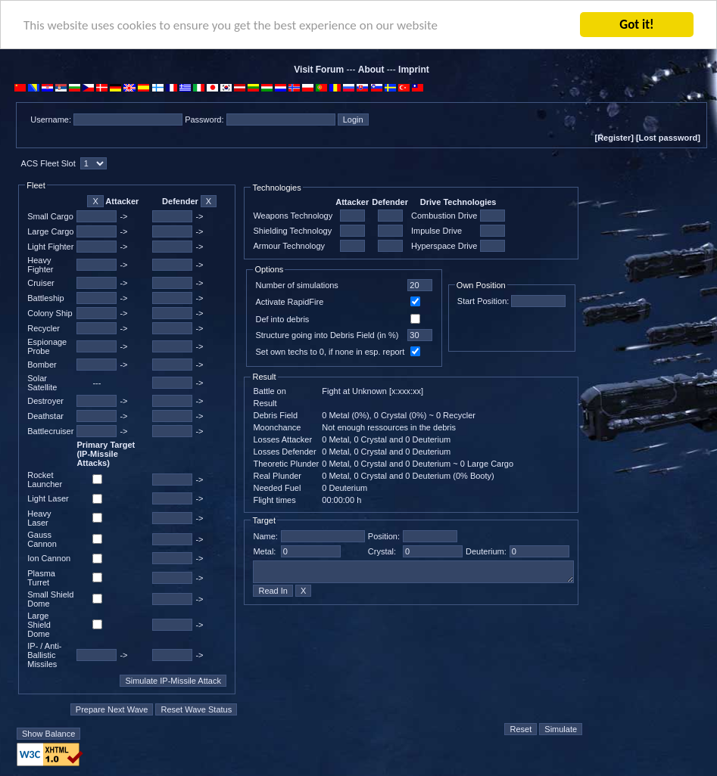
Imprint (413, 69)
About (371, 69)
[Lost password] (668, 137)
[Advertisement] (645, 448)
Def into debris (282, 319)
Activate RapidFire (289, 301)
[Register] (613, 137)
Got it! (636, 25)
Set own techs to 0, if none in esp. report (329, 351)
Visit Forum (319, 69)
